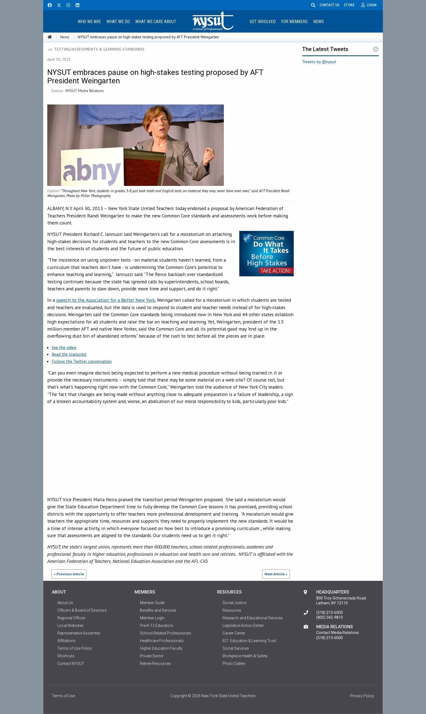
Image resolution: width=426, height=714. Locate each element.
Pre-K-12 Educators (156, 625)
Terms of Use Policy (74, 648)
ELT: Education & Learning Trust (249, 641)
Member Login (152, 618)
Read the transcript (69, 354)
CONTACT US (332, 5)
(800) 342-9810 (329, 617)
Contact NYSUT (70, 663)
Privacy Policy (362, 696)
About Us (65, 603)
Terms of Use (63, 696)
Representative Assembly (78, 633)
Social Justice (234, 603)
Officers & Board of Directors (82, 610)
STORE (351, 5)
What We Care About (155, 21)
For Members (294, 21)
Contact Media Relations (337, 632)
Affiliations (66, 641)
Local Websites (70, 625)
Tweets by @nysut (319, 61)
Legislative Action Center (243, 625)
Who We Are (89, 21)
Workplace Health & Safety (245, 656)
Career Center (234, 633)
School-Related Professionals (165, 633)
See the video (64, 347)
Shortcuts (65, 656)
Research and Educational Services (253, 618)
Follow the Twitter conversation (82, 361)
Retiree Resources (155, 663)
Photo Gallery (234, 663)
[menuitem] (89, 21)
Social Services (236, 648)
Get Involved (263, 21)
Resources (232, 610)
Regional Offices (71, 618)
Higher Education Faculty (161, 648)
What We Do (118, 21)
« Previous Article (69, 574)
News (318, 21)
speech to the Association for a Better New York (105, 300)
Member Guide (152, 603)
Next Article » (276, 574)
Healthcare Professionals (162, 641)
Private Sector (152, 656)
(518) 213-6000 (329, 612)
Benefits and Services (158, 610)
